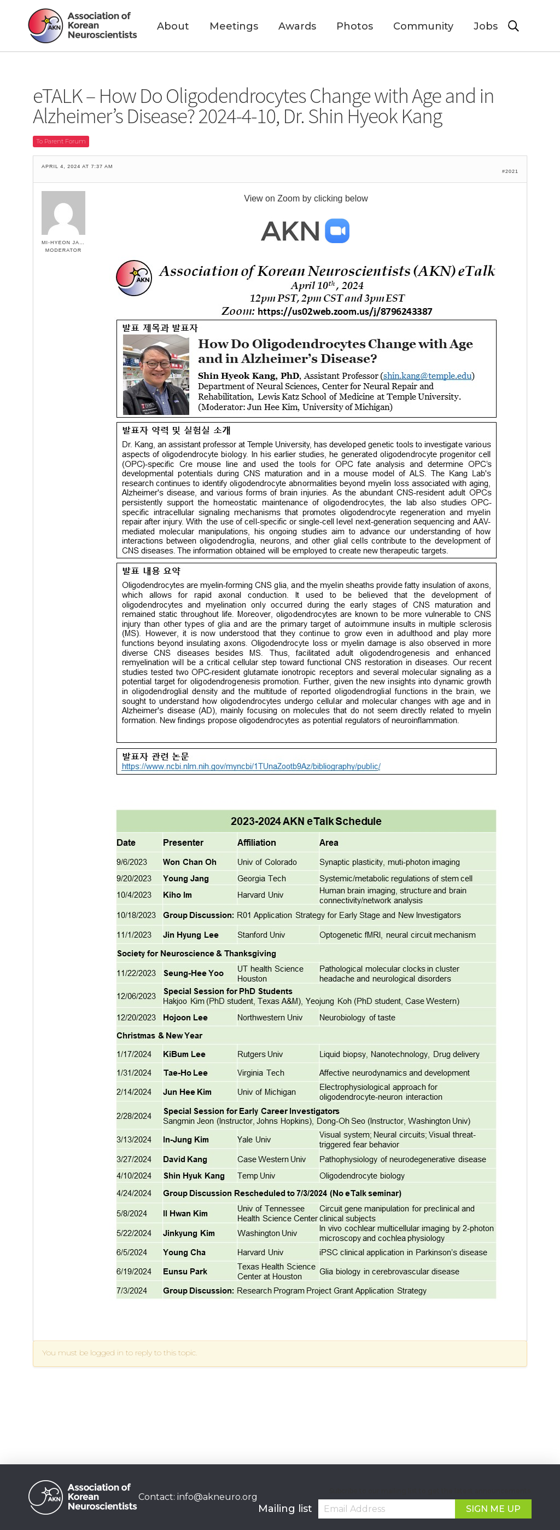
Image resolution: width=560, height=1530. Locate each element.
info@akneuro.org (217, 1497)
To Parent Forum (61, 141)
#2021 (510, 171)
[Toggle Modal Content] (520, 26)
